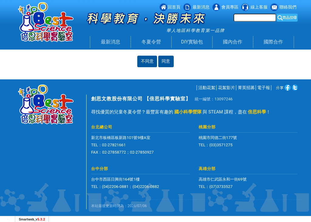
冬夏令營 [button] (151, 42)
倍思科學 (257, 112)
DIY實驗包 (192, 42)
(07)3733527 (220, 186)
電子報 (263, 87)
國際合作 (273, 42)
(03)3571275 (220, 145)
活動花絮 (206, 87)
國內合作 (232, 42)
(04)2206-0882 (145, 186)
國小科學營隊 (188, 112)
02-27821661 (114, 145)
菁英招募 (246, 87)
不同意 (147, 61)
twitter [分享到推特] (284, 87)
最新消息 (110, 42)
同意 (166, 61)
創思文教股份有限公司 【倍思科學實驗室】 (141, 99)
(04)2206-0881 (115, 186)
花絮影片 (226, 87)
